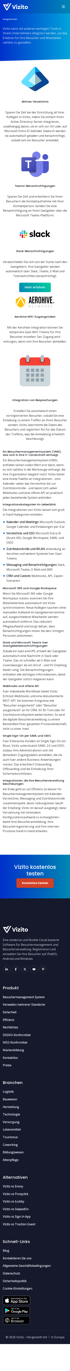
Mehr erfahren (35, 291)
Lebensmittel (12, 1157)
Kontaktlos (10, 1085)
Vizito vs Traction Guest (19, 1251)
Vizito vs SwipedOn (16, 1236)
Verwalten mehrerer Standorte (24, 1032)
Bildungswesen (13, 1179)
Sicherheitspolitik (15, 1308)
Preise (7, 1092)
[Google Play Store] (16, 1336)
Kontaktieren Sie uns (17, 1285)
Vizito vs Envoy (13, 1213)
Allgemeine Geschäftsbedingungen (27, 1293)
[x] (25, 996)
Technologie (11, 1142)
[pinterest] (43, 996)
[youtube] (34, 996)
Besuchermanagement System (24, 1024)
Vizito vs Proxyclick (15, 1221)
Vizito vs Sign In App (17, 1244)
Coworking (10, 1172)
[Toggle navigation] (63, 6)
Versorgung (11, 1149)
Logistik (8, 1119)
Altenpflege (10, 1187)
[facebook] (16, 996)
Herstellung (11, 1134)
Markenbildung (13, 1077)
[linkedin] (6, 996)
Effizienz (8, 1047)
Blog (6, 1278)
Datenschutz (11, 1300)
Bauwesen (10, 1126)
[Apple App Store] (16, 1326)
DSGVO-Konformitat (17, 1062)
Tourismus (10, 1164)
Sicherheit (9, 1039)
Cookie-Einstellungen (17, 1316)
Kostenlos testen (35, 910)
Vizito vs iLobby (13, 1229)
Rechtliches (10, 1054)
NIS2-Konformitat (15, 1070)
